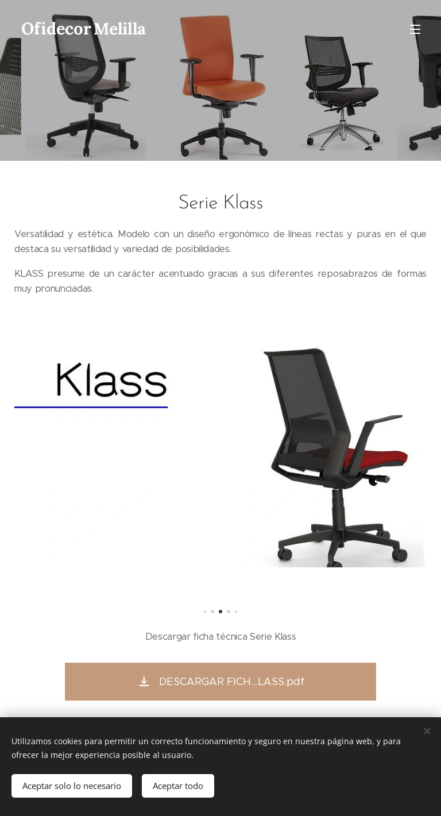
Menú (415, 29)
